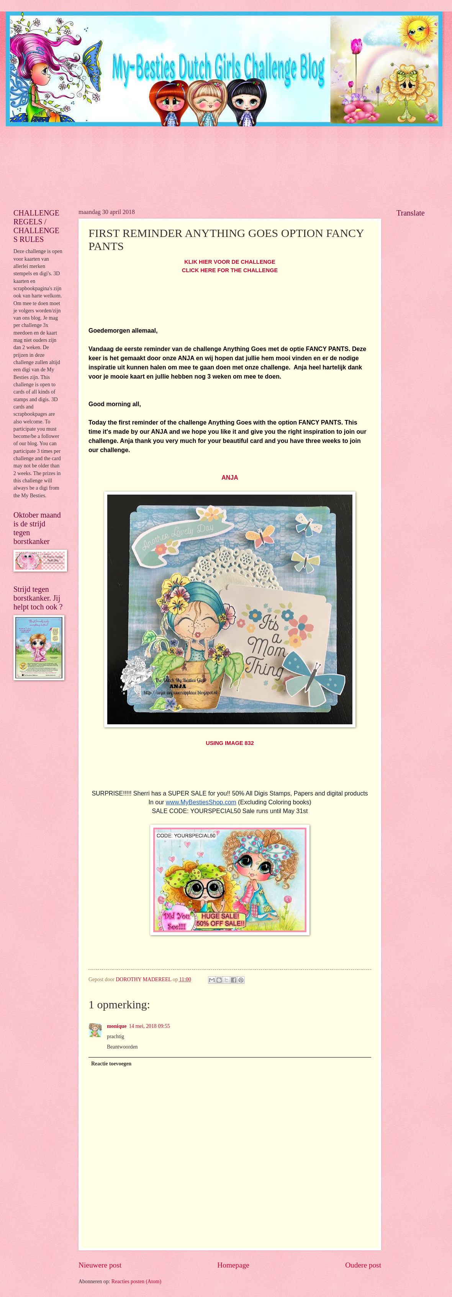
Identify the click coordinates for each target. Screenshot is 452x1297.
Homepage (233, 1265)
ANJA (229, 477)
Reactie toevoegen (111, 1064)
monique (116, 1026)
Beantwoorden (122, 1047)
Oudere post (363, 1265)
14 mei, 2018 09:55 (149, 1026)
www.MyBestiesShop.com (201, 802)
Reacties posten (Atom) (136, 1281)
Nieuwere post (100, 1265)
